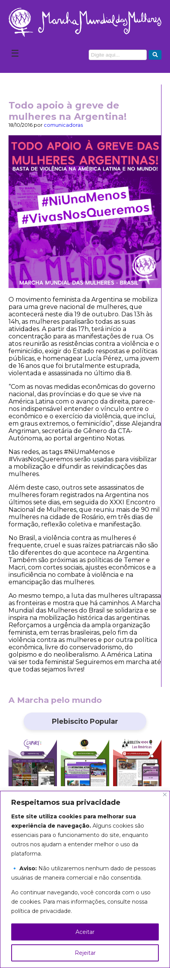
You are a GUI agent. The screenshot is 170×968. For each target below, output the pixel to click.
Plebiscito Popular (85, 721)
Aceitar (85, 931)
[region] (85, 879)
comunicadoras (63, 125)
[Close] (165, 794)
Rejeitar (85, 952)
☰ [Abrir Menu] (15, 53)
